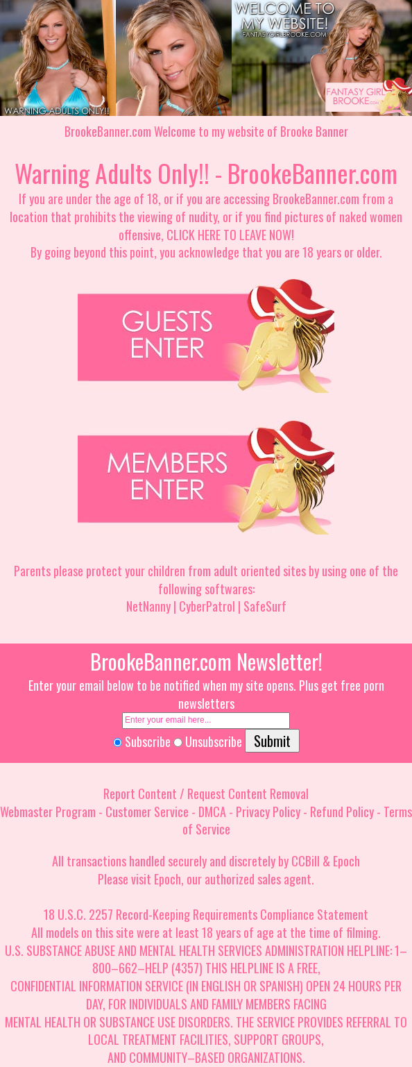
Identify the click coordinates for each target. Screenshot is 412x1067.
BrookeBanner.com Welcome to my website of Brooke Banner (206, 131)
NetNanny (148, 606)
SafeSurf (264, 606)
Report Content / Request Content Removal (206, 793)
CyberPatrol (207, 606)
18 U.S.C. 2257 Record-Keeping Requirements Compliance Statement (206, 914)
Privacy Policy (268, 812)
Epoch (346, 861)
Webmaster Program (48, 812)
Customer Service (147, 812)
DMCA (212, 812)
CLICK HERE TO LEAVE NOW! (230, 235)
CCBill (305, 861)
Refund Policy (342, 812)
